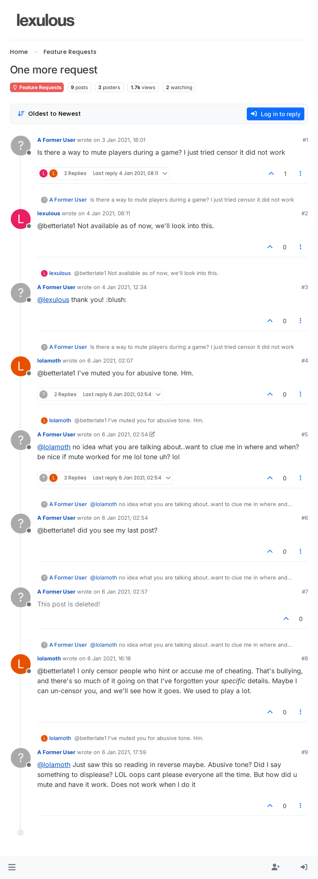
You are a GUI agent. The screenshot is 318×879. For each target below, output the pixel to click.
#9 (304, 752)
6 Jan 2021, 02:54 (125, 434)
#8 (304, 658)
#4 (304, 360)
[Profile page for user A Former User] (21, 146)
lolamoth (49, 360)
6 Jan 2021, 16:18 (109, 658)
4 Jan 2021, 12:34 (124, 287)
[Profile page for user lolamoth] (21, 366)
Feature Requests (37, 87)
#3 (304, 287)
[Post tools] (301, 173)
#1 (305, 139)
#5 (304, 434)
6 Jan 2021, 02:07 (110, 360)
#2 (304, 213)
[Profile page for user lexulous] (21, 219)
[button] (11, 867)
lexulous (48, 213)
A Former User (56, 139)
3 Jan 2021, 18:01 (123, 139)
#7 (305, 591)
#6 (304, 517)
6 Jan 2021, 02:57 (124, 591)
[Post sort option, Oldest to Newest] (49, 113)
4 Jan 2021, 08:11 (108, 213)
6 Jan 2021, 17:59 (124, 752)
